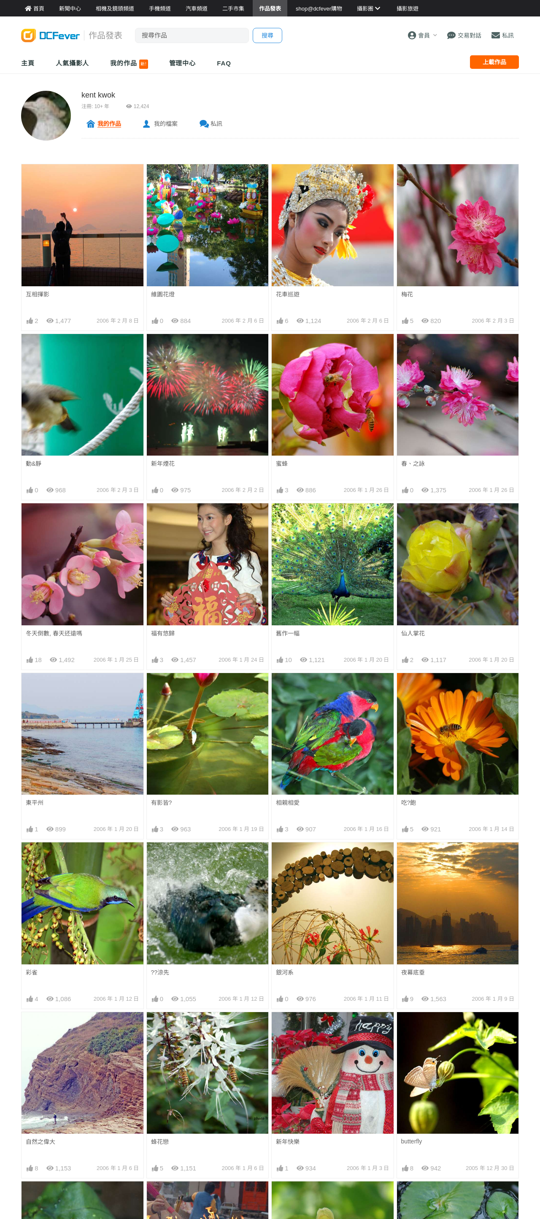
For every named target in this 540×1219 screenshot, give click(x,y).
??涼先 (160, 972)
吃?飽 (408, 802)
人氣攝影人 (72, 63)
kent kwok (98, 95)
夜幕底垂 (413, 972)
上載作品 (494, 62)
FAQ (224, 63)
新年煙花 (163, 463)
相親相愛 (288, 802)
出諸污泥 (413, 1196)
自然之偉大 (40, 1141)
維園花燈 (163, 294)
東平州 (34, 802)
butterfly (411, 1027)
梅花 (407, 294)
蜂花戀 (160, 1141)
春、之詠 (413, 463)
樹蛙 (32, 1196)
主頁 (28, 63)
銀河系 (285, 972)
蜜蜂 (282, 463)
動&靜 (33, 463)
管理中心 (182, 63)
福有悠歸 (163, 633)
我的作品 (129, 64)
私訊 (216, 123)
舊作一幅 (288, 633)
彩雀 (32, 972)
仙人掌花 (413, 633)
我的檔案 (166, 123)
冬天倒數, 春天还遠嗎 (54, 633)
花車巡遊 (288, 294)
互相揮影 (37, 294)
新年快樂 (288, 1027)
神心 (157, 1196)
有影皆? (161, 802)
